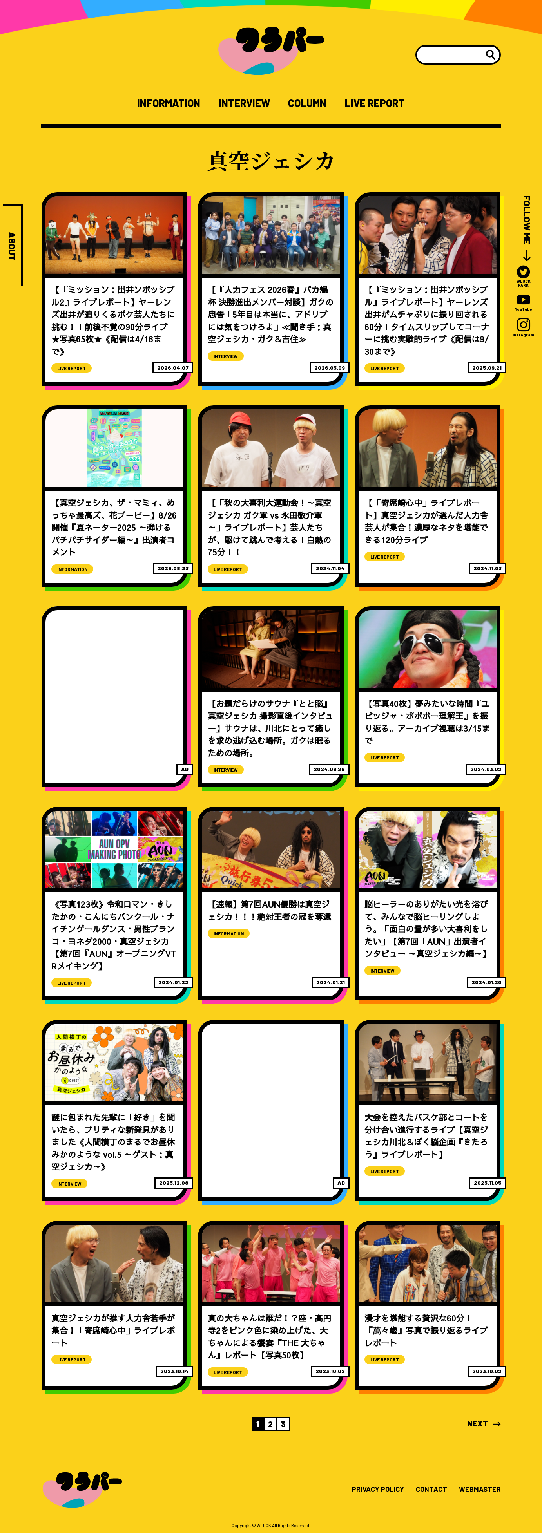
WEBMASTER (480, 1489)
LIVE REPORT (375, 103)
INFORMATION (168, 103)
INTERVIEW (244, 103)
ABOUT (11, 246)
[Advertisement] (114, 671)
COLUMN (307, 103)
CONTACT (431, 1489)
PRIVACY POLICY (378, 1489)
